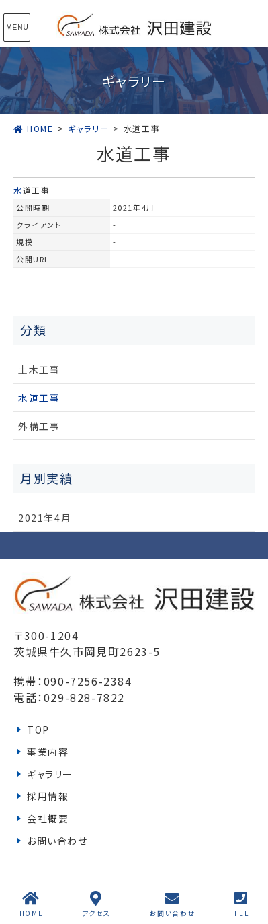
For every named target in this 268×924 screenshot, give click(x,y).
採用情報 (48, 796)
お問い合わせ (57, 840)
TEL (241, 904)
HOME (31, 904)
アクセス (96, 904)
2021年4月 (44, 517)
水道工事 (31, 190)
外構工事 (39, 426)
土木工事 (39, 369)
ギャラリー (50, 774)
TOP (38, 729)
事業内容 (48, 751)
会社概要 (48, 818)
